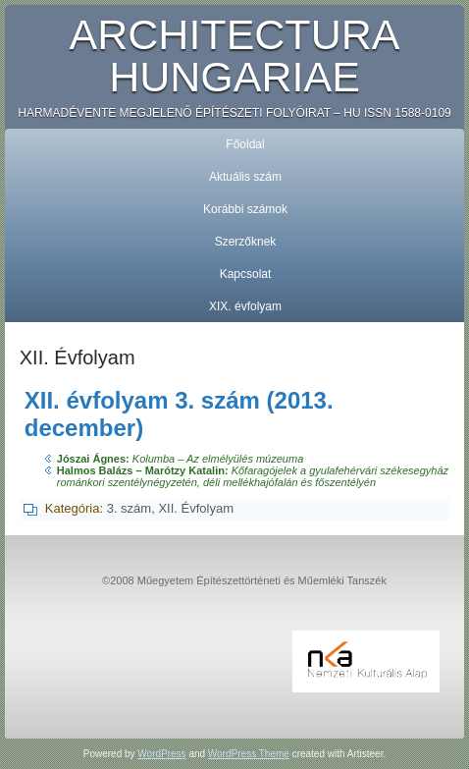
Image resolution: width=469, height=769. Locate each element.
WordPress (161, 753)
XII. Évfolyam (196, 508)
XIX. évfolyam (245, 306)
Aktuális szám (245, 177)
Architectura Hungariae (235, 55)
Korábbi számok (245, 209)
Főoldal (245, 144)
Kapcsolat (246, 274)
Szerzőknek (246, 241)
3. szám (129, 508)
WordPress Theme (248, 753)
